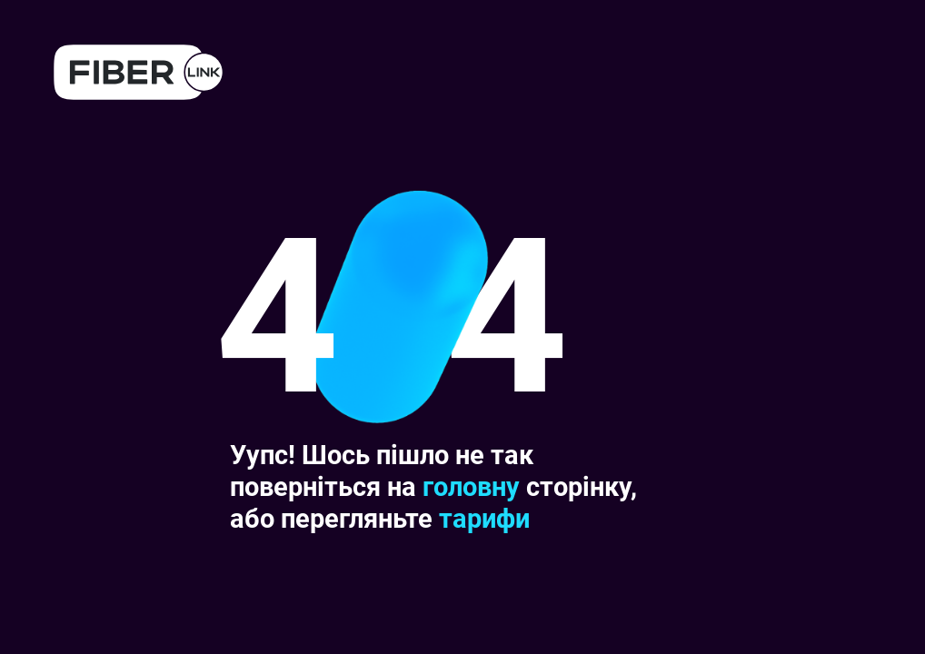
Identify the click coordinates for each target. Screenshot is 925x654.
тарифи (484, 518)
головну (471, 486)
